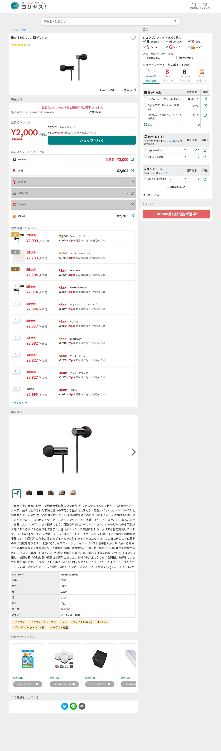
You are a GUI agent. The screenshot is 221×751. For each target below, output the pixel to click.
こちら (171, 140)
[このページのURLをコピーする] (82, 706)
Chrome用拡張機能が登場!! (176, 214)
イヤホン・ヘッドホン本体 (30, 627)
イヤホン (20, 622)
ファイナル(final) (82, 622)
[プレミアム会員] (205, 157)
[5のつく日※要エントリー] (205, 179)
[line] (73, 707)
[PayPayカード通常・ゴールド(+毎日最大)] (205, 115)
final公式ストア (68, 127)
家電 (24, 29)
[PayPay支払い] (205, 150)
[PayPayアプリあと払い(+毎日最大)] (205, 105)
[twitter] (64, 707)
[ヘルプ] (185, 150)
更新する (95, 112)
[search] (175, 21)
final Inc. (103, 622)
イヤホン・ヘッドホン (43, 622)
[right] (133, 452)
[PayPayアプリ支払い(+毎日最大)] (205, 98)
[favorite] (133, 37)
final (64, 622)
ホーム (14, 29)
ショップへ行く (92, 140)
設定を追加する (176, 187)
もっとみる (19, 402)
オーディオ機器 (59, 627)
